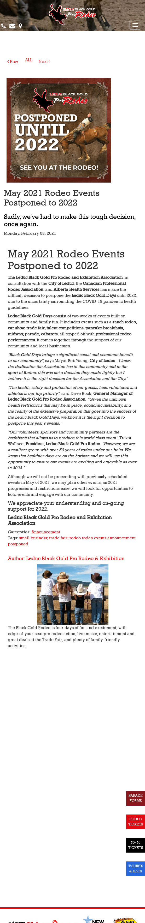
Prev (12, 61)
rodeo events (94, 538)
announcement (121, 538)
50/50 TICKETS (135, 845)
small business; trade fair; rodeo (50, 538)
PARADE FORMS (136, 798)
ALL (28, 60)
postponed (18, 544)
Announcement (45, 532)
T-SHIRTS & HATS (136, 868)
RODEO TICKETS (135, 822)
